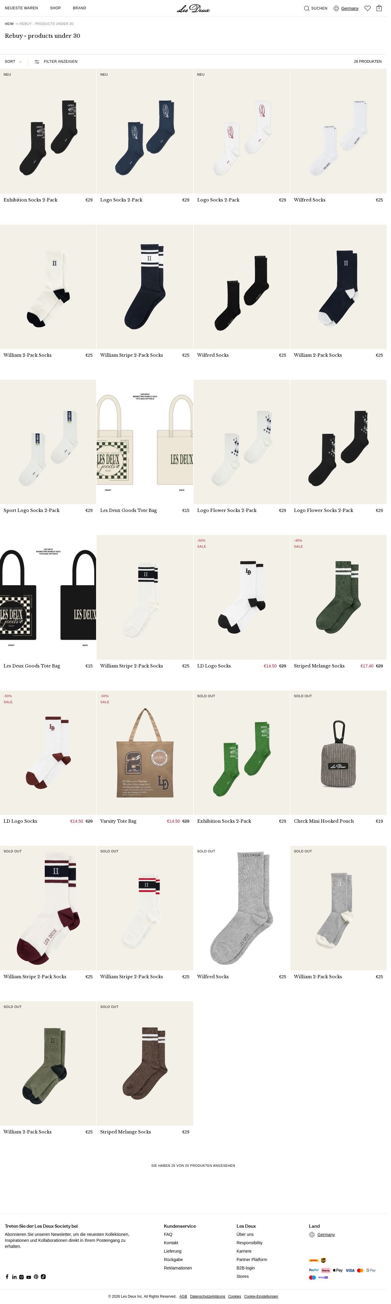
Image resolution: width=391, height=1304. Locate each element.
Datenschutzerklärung (207, 1296)
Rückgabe (173, 1259)
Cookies (234, 1296)
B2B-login (246, 1268)
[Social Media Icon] (7, 1276)
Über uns (245, 1234)
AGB (183, 1296)
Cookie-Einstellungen (261, 1296)
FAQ (168, 1234)
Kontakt (171, 1242)
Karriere (244, 1251)
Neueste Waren (21, 8)
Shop (55, 8)
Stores (243, 1276)
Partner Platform (252, 1259)
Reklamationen (178, 1268)
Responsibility (249, 1242)
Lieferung (172, 1251)
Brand (79, 8)
